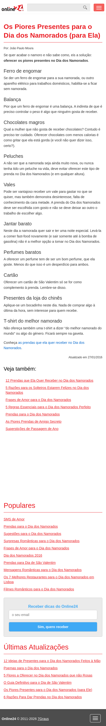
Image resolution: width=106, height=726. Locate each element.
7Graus (43, 719)
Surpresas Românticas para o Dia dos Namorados (42, 541)
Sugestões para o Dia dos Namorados (32, 534)
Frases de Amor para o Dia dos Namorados (38, 400)
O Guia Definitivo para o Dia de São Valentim (38, 683)
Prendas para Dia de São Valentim (30, 563)
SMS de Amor (14, 519)
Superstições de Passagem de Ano (32, 429)
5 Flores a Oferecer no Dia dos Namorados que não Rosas (48, 675)
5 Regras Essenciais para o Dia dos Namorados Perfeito (48, 407)
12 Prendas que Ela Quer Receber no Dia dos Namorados (49, 380)
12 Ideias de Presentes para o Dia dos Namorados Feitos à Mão (52, 661)
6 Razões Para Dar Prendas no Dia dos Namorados (43, 697)
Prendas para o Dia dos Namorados (33, 414)
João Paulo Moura (21, 48)
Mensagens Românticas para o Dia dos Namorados (43, 570)
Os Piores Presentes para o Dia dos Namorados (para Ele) (48, 690)
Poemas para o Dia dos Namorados (31, 668)
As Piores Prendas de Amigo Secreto (33, 421)
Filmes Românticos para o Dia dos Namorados (39, 589)
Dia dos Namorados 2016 (23, 555)
